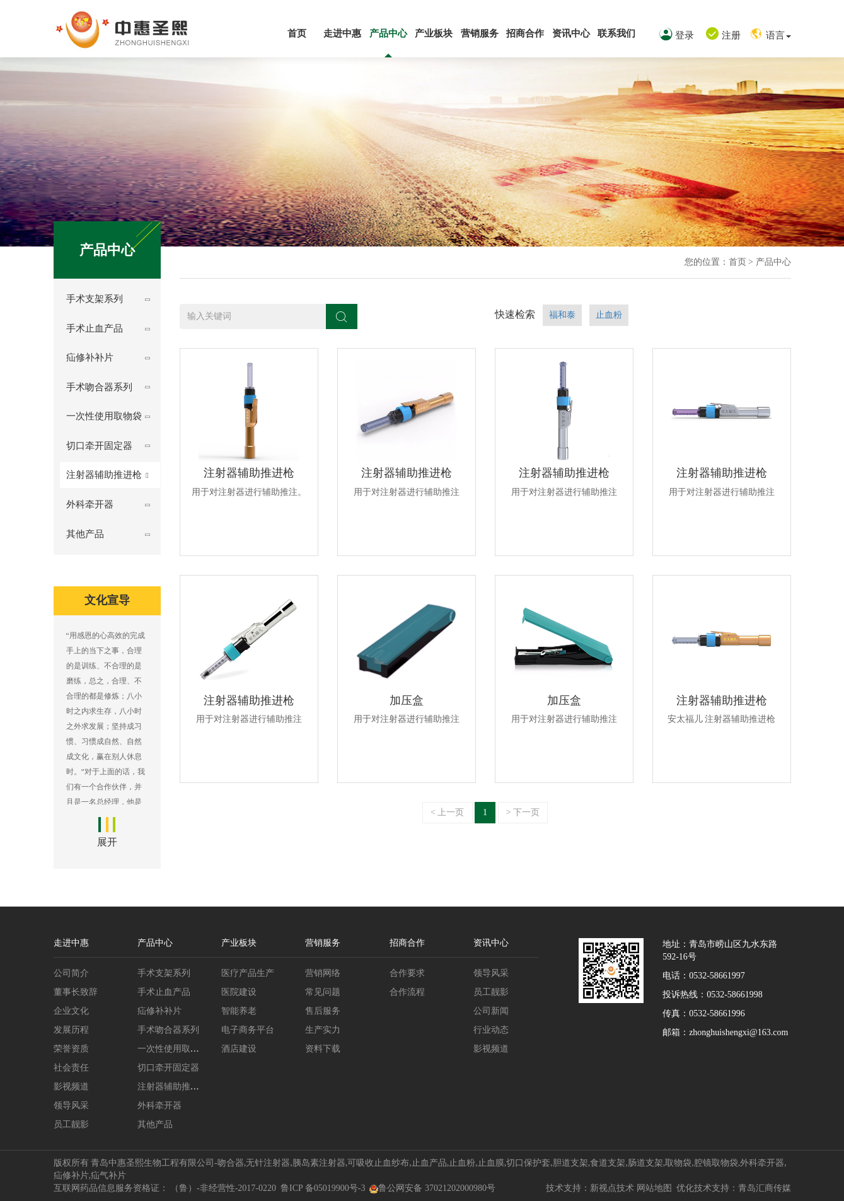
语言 (770, 35)
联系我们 (616, 33)
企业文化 (71, 1011)
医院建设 (239, 992)
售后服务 (322, 1011)
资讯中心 (571, 33)
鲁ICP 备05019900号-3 (322, 1188)
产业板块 (434, 33)
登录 (676, 35)
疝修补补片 (89, 357)
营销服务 (480, 33)
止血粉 (609, 315)
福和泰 (562, 315)
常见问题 (322, 992)
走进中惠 (342, 33)
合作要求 (407, 973)
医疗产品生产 (247, 973)
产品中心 (388, 33)
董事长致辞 (76, 992)
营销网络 (322, 973)
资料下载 (322, 1048)
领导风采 (71, 1105)
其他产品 (85, 534)
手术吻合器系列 (99, 387)
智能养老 (239, 1011)
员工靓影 (71, 1124)
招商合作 (525, 33)
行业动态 (491, 1030)
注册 (723, 35)
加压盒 (407, 700)
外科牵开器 (89, 504)
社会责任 (71, 1067)
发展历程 (71, 1030)
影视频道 (71, 1086)
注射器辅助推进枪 (104, 475)
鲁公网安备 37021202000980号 (432, 1188)
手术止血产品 (94, 328)
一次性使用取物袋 (104, 416)
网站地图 (654, 1188)
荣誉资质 (71, 1048)
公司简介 (71, 973)
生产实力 (322, 1030)
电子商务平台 (247, 1030)
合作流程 (407, 992)
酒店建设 (239, 1048)
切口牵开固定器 (99, 446)
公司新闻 (491, 1011)
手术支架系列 (94, 299)
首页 (296, 33)
